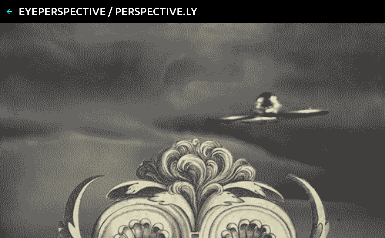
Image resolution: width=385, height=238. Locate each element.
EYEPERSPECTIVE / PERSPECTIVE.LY (108, 11)
